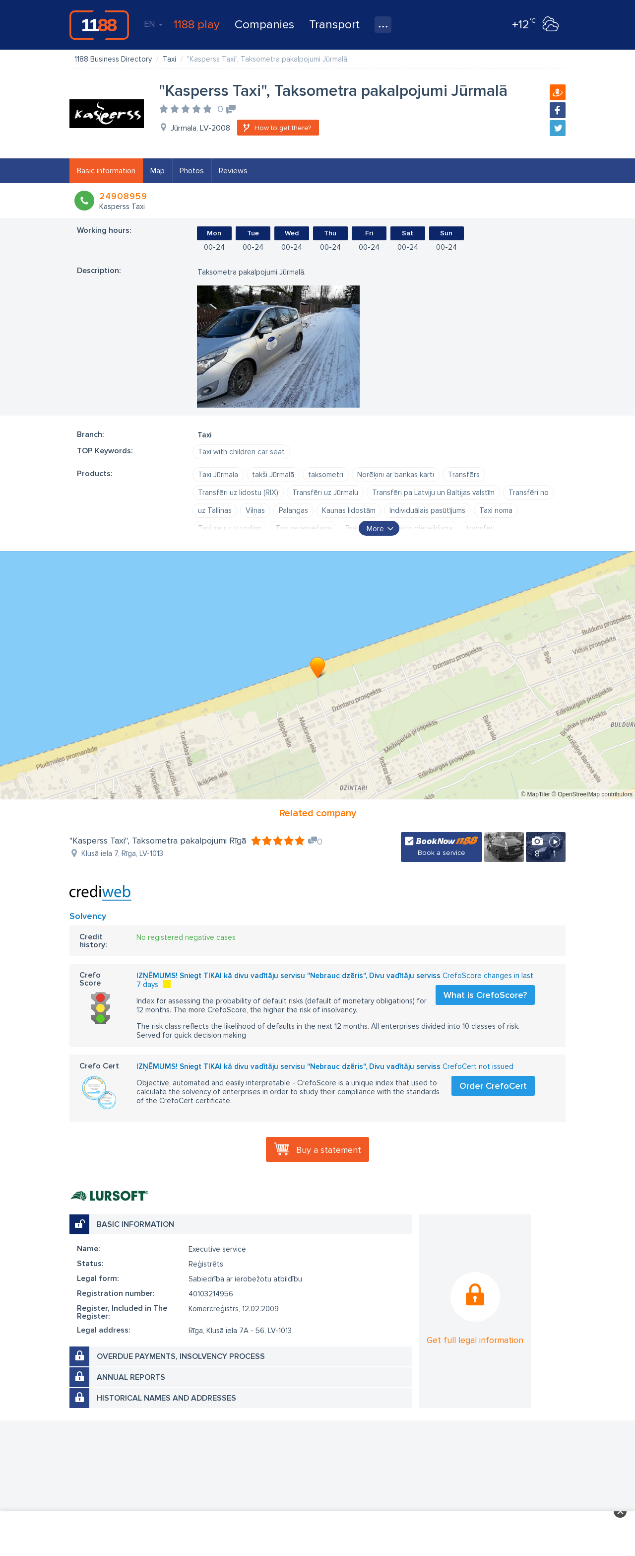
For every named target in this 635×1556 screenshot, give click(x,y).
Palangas (293, 510)
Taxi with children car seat (241, 451)
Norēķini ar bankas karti (395, 474)
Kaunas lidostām (349, 510)
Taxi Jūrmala (218, 474)
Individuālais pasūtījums (427, 510)
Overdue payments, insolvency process (181, 1356)
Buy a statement (328, 1149)
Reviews (233, 171)
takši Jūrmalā (273, 474)
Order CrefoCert (493, 1085)
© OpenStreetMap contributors (592, 794)
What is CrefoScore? (485, 995)
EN (153, 23)
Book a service (441, 853)
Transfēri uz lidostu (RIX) (238, 492)
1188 (99, 25)
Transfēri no (528, 492)
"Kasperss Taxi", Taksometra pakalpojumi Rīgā (157, 840)
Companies (264, 24)
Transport (334, 24)
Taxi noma (495, 510)
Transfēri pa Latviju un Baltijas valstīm (433, 492)
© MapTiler (535, 794)
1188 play (197, 24)
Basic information (106, 171)
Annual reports (131, 1377)
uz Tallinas (215, 510)
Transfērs (464, 474)
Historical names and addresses (166, 1398)
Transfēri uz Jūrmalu (325, 492)
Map (157, 171)
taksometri (325, 474)
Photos (192, 171)
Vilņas (255, 510)
